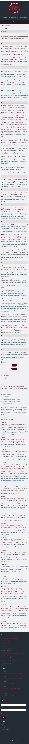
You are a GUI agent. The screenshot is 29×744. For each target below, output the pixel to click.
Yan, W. (18, 498)
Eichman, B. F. (15, 115)
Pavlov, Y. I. (3, 48)
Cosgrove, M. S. (4, 114)
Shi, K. (15, 453)
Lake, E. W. (8, 451)
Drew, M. (15, 488)
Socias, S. (9, 105)
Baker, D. (25, 443)
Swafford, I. (16, 466)
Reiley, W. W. (9, 473)
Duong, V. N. (12, 46)
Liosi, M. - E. (14, 209)
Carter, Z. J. (20, 71)
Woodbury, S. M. (8, 439)
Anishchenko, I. (18, 608)
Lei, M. (9, 107)
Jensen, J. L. (9, 464)
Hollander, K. (15, 71)
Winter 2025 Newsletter (6, 643)
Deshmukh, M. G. (22, 209)
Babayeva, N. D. (19, 46)
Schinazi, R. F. (15, 224)
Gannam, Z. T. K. (4, 54)
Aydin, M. (17, 588)
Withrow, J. (18, 107)
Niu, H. (8, 79)
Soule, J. (19, 552)
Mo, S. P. (16, 486)
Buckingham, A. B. (19, 92)
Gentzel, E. (16, 140)
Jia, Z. (17, 119)
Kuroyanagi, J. (5, 503)
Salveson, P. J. (15, 613)
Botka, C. (13, 107)
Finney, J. (26, 426)
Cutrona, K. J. (23, 80)
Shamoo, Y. (24, 126)
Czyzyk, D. (3, 525)
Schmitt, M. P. (10, 556)
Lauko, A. (10, 443)
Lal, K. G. (3, 466)
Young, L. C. (19, 424)
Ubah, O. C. (3, 451)
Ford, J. (15, 552)
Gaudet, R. (21, 117)
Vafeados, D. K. (7, 613)
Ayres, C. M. (6, 539)
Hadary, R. (22, 513)
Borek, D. (18, 110)
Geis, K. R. (14, 426)
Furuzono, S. (10, 498)
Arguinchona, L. (4, 591)
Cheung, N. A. (24, 552)
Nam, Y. (23, 121)
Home (2, 25)
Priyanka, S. (18, 451)
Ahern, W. (14, 439)
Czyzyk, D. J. (8, 339)
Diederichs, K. (18, 131)
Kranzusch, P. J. (4, 517)
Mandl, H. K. (20, 266)
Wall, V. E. (24, 424)
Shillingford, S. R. (16, 54)
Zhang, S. (10, 211)
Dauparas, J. (11, 608)
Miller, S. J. (19, 211)
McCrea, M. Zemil (9, 466)
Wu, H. (9, 129)
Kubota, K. (3, 505)
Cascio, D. (24, 554)
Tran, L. (9, 606)
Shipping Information (8, 377)
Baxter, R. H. (19, 109)
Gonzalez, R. (4, 566)
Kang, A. (24, 439)
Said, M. (5, 606)
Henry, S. (9, 71)
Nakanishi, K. (21, 579)
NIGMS (20, 409)
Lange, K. (12, 513)
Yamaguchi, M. (21, 502)
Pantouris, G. (22, 56)
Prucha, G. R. (4, 71)
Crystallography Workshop (7, 683)
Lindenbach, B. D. (5, 213)
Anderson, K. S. (9, 48)
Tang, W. (14, 579)
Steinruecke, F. (20, 515)
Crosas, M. (23, 131)
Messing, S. (10, 488)
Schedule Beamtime (7, 372)
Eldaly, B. (19, 541)
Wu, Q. (21, 249)
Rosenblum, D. (4, 590)
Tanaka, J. (8, 505)
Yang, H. (22, 588)
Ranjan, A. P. (12, 249)
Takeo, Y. (8, 237)
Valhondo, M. (17, 80)
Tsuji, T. (22, 525)
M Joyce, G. (15, 475)
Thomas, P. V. (15, 464)
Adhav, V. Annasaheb (22, 578)
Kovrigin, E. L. (11, 542)
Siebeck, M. (16, 596)
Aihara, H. (4, 454)
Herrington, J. (4, 56)
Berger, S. (3, 588)
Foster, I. (14, 129)
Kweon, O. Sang (17, 139)
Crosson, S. (11, 114)
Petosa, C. (24, 122)
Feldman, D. (5, 612)
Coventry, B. (25, 608)
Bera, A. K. (7, 441)
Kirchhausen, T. (10, 131)
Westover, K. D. (4, 129)
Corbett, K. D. (21, 112)
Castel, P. (9, 490)
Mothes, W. (10, 250)
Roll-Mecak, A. (17, 124)
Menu (14, 21)
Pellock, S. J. (4, 443)
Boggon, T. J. (5, 110)
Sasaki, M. (20, 500)
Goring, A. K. (3, 554)
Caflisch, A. (3, 112)
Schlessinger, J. (10, 126)
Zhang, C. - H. (4, 208)
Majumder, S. (15, 606)
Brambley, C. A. (12, 539)
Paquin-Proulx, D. (17, 473)
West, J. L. (3, 453)
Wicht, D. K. (18, 566)
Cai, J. (12, 623)
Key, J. (13, 105)
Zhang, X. (16, 57)
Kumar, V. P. (14, 339)
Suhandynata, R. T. (13, 625)
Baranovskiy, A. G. (5, 46)
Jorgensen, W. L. (7, 73)
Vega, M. (20, 488)
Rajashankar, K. (4, 109)
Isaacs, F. (24, 211)
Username (4, 703)
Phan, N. (13, 566)
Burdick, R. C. (15, 194)
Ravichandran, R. (5, 593)
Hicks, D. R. (15, 612)
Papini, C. (11, 140)
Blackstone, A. (17, 591)
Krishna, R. (22, 441)
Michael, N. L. (10, 475)
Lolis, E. (8, 59)
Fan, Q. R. (21, 115)
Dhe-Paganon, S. (18, 114)
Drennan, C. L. (4, 115)
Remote (14, 368)
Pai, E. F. (10, 122)
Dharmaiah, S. (4, 486)
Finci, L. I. (9, 424)
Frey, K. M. (8, 166)
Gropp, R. (21, 596)
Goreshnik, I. (21, 606)
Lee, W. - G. (8, 90)
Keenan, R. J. (22, 119)
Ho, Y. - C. (24, 181)
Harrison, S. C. (5, 119)
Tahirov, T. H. (19, 48)
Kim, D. (2, 439)
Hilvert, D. (18, 443)
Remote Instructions (7, 378)
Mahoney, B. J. (4, 552)
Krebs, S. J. (23, 475)
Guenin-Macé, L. (11, 590)
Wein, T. (2, 513)
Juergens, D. (5, 608)
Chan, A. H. (3, 90)
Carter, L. (23, 591)
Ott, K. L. (13, 451)
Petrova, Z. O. (11, 92)
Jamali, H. (24, 57)
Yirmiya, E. (17, 513)
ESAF (4, 373)
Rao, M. (10, 468)
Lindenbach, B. (4, 239)
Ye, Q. (9, 623)
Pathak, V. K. (22, 194)
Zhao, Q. (5, 194)
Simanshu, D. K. (19, 427)
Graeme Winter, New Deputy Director (9, 638)
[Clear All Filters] (21, 38)
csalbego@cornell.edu (6, 732)
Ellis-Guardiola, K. (11, 554)
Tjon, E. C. (22, 105)
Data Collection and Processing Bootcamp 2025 (12, 678)
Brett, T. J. (22, 110)
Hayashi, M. (11, 503)
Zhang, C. (5, 250)
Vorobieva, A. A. (22, 613)
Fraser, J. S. (18, 129)
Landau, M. (12, 193)
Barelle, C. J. (23, 454)
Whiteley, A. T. (5, 625)
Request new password (6, 713)
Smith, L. (22, 470)
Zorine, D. (10, 612)
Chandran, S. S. (20, 539)
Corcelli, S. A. (5, 542)
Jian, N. (23, 468)
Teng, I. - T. (14, 471)
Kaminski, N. (11, 57)
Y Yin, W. (21, 290)
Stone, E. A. (3, 209)
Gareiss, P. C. (15, 56)
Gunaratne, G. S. (9, 453)
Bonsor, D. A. (4, 424)
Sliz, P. (4, 133)
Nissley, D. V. (4, 427)
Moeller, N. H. (20, 453)
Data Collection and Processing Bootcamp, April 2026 (13, 673)
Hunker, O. (20, 179)
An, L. (2, 606)
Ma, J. (2, 539)
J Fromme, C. (10, 117)
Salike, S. (17, 441)
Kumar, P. (9, 252)
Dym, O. (14, 515)
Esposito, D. (3, 490)
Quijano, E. (15, 267)
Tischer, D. (19, 439)
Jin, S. (23, 79)
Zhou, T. (19, 471)
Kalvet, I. (14, 443)
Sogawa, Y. (14, 502)
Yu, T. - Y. (13, 588)
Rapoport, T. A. (10, 124)
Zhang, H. (3, 578)
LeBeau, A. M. (15, 454)
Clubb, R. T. (17, 556)
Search (4, 31)
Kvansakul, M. (6, 121)
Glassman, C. (19, 590)
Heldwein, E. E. (12, 119)
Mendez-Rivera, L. (23, 464)
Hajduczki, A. (19, 468)
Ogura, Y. (17, 503)
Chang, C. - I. (9, 112)
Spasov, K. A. (4, 80)
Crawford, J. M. (17, 250)
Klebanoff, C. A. (18, 542)
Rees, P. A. (3, 470)
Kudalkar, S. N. (4, 92)
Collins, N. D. (3, 475)
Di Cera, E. (24, 114)
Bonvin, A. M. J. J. (11, 110)
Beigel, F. (11, 596)
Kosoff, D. (9, 454)
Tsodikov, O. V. (21, 127)
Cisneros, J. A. (10, 80)
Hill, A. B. (26, 515)
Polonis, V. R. (24, 473)
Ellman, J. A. (3, 59)
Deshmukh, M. (16, 234)
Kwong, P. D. (24, 471)
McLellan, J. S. (13, 121)
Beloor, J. (5, 267)
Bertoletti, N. (13, 79)
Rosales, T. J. (3, 541)
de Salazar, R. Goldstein (6, 426)
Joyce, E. (2, 441)
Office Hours (6, 375)
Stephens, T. (20, 426)
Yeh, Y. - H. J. (11, 181)
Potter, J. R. (13, 424)
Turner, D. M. (17, 527)
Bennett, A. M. (23, 59)
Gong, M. (16, 623)
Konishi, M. (4, 502)
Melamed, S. (4, 515)
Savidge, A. (3, 579)
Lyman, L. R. (10, 552)
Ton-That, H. (3, 556)
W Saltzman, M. (21, 267)
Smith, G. (18, 470)
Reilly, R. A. (16, 208)
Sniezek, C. (10, 591)
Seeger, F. (8, 588)
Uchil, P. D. (4, 252)
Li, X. (19, 612)
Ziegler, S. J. (3, 193)
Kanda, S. (10, 502)
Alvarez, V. (18, 610)
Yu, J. (20, 57)
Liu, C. (7, 193)
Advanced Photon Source (13, 386)
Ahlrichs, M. (11, 593)
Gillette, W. (18, 525)
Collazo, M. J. (18, 554)
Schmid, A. (8, 471)
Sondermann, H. (4, 127)
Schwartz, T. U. (17, 126)
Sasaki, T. (10, 194)
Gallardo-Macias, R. (15, 166)
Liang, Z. (15, 211)
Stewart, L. (17, 595)
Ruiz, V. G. (3, 339)
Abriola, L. (9, 56)
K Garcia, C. (16, 117)
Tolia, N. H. (15, 127)
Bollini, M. (25, 314)
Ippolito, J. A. (3, 79)
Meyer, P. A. (3, 105)
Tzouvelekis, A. (4, 57)
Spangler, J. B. (5, 596)
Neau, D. (23, 107)
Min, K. (10, 54)
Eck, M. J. (9, 115)
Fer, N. (15, 498)
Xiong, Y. (12, 196)
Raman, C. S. (3, 124)
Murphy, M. (17, 593)
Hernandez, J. (22, 466)
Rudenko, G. (3, 126)
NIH (18, 411)
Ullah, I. (7, 249)
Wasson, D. (3, 471)
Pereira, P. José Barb (17, 122)
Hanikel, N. (12, 441)
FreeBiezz (17, 740)
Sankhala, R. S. (4, 468)
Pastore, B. (8, 579)
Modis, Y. (19, 121)
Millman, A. (7, 513)
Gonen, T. (4, 131)
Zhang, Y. (26, 46)
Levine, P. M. (13, 610)
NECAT (14, 16)
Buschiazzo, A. (4, 107)
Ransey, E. (17, 105)
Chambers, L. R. (4, 623)
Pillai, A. (23, 610)
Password (4, 708)
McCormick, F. (10, 427)
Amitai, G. (10, 515)
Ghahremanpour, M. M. (6, 236)
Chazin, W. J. (15, 112)
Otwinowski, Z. (4, 122)
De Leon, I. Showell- (10, 470)
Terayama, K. (4, 498)
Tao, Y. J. (11, 127)
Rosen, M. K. (24, 124)
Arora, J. (14, 468)
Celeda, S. (24, 451)
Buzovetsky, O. (18, 193)
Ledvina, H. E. (22, 623)
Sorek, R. (12, 517)
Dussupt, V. (3, 464)
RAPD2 (14, 365)
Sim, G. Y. (8, 578)
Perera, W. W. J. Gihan (12, 541)
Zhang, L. (22, 54)
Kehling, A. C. (13, 578)
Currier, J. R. (3, 473)
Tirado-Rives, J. (4, 211)
